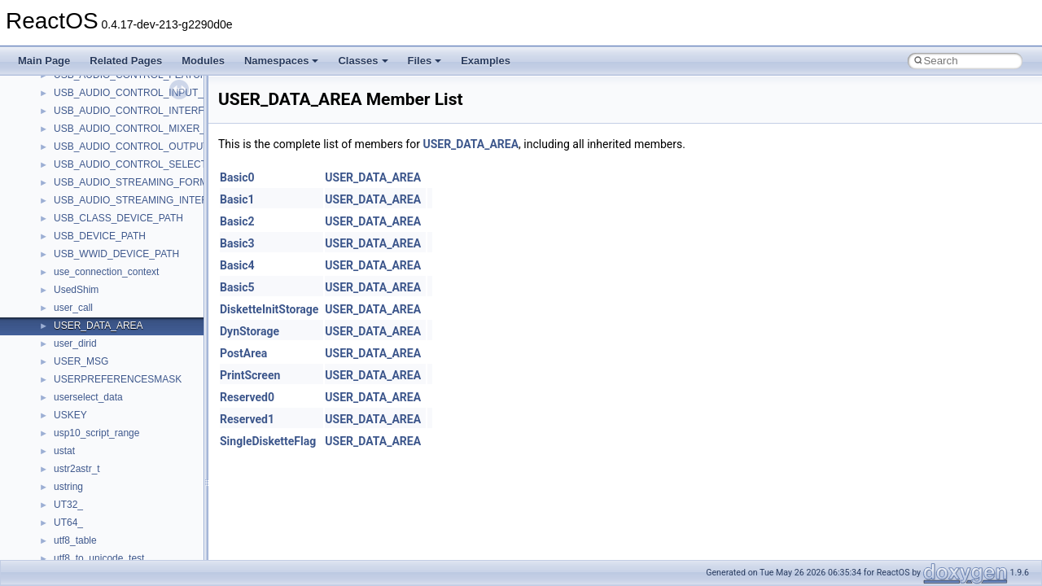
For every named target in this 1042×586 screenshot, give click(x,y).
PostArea (243, 353)
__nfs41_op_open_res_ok (110, 129)
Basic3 (237, 243)
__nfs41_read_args (96, 272)
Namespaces (281, 61)
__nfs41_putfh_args (97, 219)
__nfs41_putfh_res (94, 237)
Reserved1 (247, 419)
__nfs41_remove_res (100, 469)
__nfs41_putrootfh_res (102, 254)
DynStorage (249, 331)
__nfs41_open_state (98, 147)
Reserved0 (247, 397)
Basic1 (237, 199)
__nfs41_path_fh (90, 201)
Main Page (44, 61)
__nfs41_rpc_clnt (91, 559)
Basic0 (237, 177)
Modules (203, 61)
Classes (362, 61)
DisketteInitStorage (269, 309)
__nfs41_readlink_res (100, 416)
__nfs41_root (82, 541)
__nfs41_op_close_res (103, 75)
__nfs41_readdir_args (101, 326)
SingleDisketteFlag (268, 441)
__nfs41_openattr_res (101, 183)
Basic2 (237, 221)
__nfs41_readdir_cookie (106, 344)
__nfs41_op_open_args (105, 93)
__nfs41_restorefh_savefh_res (120, 523)
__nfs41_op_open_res (102, 111)
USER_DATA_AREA (470, 144)
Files (425, 61)
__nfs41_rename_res (100, 505)
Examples (485, 61)
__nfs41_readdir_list (98, 380)
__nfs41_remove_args (102, 451)
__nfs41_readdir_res (98, 398)
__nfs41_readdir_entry (102, 362)
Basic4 (237, 265)
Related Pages (126, 61)
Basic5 (237, 287)
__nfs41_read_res (93, 290)
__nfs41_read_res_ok (101, 308)
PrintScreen (250, 375)
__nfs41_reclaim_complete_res (122, 434)
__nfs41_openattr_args (104, 165)
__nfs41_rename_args (102, 487)
